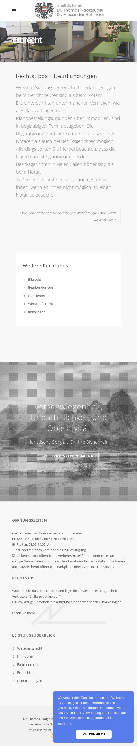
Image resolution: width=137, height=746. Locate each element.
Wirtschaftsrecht (40, 303)
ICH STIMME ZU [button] (93, 734)
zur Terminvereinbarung (68, 456)
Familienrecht (38, 295)
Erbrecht (34, 279)
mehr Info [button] (65, 723)
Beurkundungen (40, 287)
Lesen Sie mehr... (25, 613)
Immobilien (36, 312)
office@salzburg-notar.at (46, 730)
